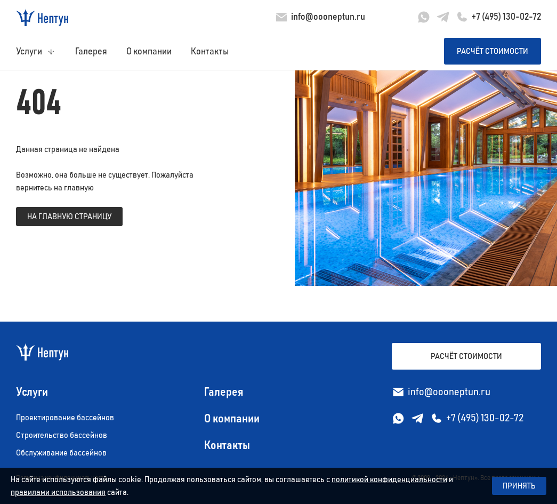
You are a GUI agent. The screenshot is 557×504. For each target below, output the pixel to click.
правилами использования (58, 492)
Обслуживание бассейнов (61, 453)
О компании (149, 52)
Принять (519, 486)
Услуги (29, 52)
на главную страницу (69, 216)
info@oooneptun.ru (328, 17)
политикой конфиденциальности (389, 479)
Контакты (210, 52)
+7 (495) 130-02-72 (506, 17)
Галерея (91, 52)
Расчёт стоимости (492, 51)
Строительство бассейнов (61, 435)
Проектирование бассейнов (65, 417)
